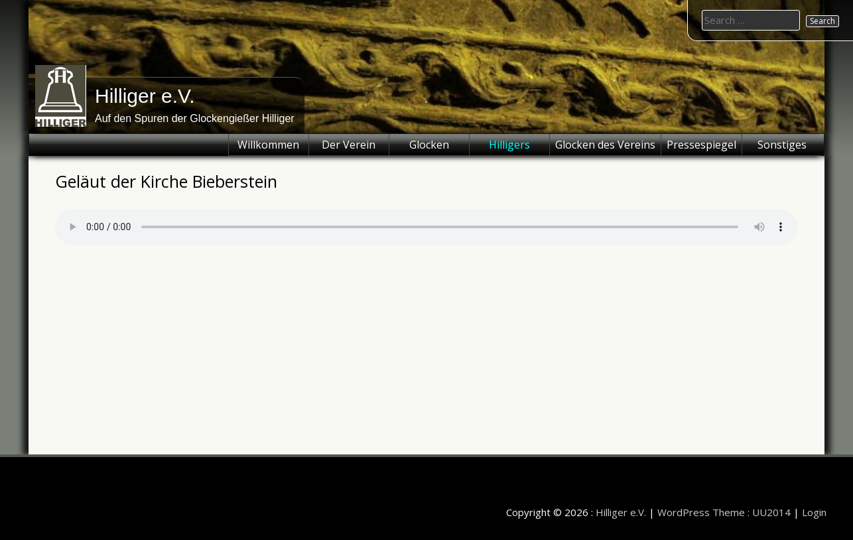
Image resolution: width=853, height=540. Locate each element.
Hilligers (509, 144)
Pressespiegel (701, 144)
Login (814, 512)
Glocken (429, 144)
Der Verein (348, 144)
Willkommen (268, 144)
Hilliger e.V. (145, 96)
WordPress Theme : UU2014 (724, 512)
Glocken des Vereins (605, 144)
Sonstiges (782, 144)
